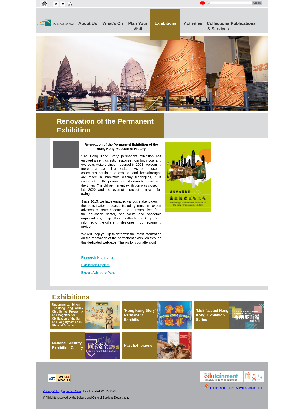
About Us (87, 23)
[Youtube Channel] (202, 5)
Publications (243, 23)
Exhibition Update (95, 265)
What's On (112, 23)
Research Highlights (97, 257)
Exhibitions (165, 23)
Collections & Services (218, 25)
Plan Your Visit (137, 25)
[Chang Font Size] (70, 4)
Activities (193, 23)
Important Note (71, 391)
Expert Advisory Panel (99, 272)
